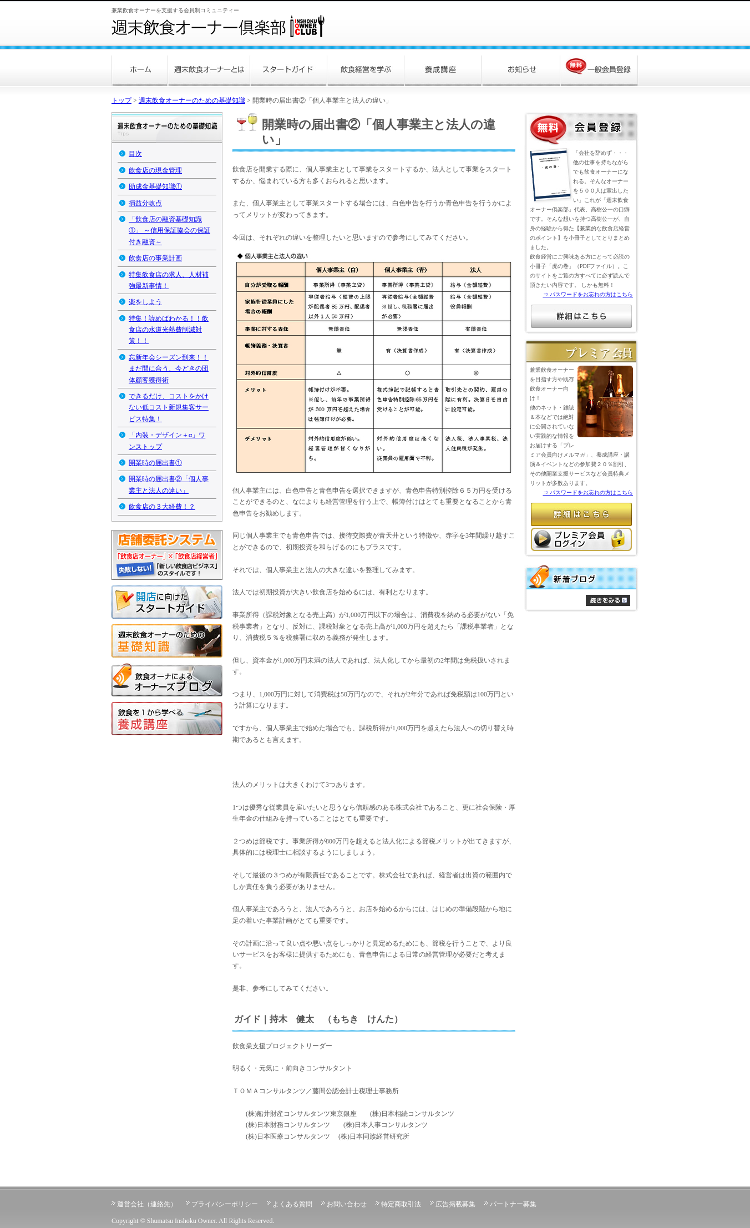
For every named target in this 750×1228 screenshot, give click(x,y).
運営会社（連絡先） (147, 1204)
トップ (121, 100)
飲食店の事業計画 (155, 258)
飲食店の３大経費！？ (162, 507)
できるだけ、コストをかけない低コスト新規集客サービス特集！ (169, 407)
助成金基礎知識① (155, 186)
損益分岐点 (145, 203)
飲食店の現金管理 (155, 170)
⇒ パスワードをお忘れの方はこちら (588, 294)
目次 (135, 154)
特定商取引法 (401, 1204)
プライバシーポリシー (224, 1204)
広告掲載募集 (455, 1204)
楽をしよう (145, 302)
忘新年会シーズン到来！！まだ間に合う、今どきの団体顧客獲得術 (169, 368)
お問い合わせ (347, 1204)
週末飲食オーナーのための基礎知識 (192, 100)
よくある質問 (292, 1204)
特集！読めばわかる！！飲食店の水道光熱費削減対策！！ (169, 330)
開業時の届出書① (155, 463)
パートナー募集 (513, 1204)
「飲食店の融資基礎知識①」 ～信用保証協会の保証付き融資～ (169, 230)
